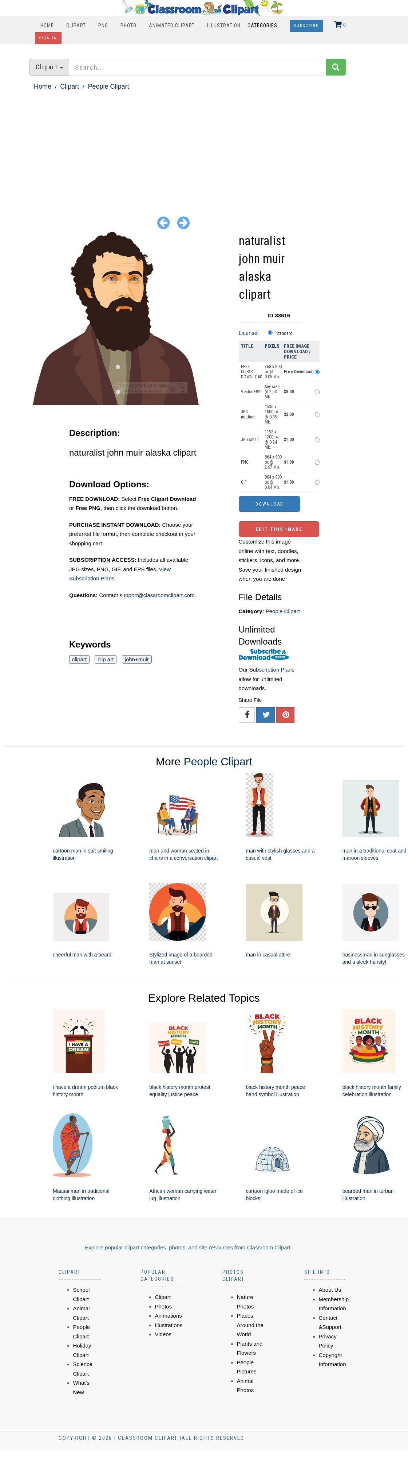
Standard (284, 333)
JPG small (250, 439)
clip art (106, 659)
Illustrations (169, 1325)
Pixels (272, 346)
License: (249, 333)
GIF (244, 482)
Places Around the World (250, 1325)
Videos (163, 1334)
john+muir (137, 659)
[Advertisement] (204, 147)
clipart (79, 659)
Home (47, 25)
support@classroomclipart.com (156, 595)
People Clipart (108, 86)
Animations (168, 1316)
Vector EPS (250, 391)
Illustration (224, 25)
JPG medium (248, 414)
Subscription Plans (271, 669)
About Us (330, 1290)
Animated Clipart (172, 25)
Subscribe (306, 25)
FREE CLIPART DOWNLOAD (251, 371)
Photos (163, 1306)
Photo (128, 25)
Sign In (48, 38)
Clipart (76, 25)
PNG (103, 25)
